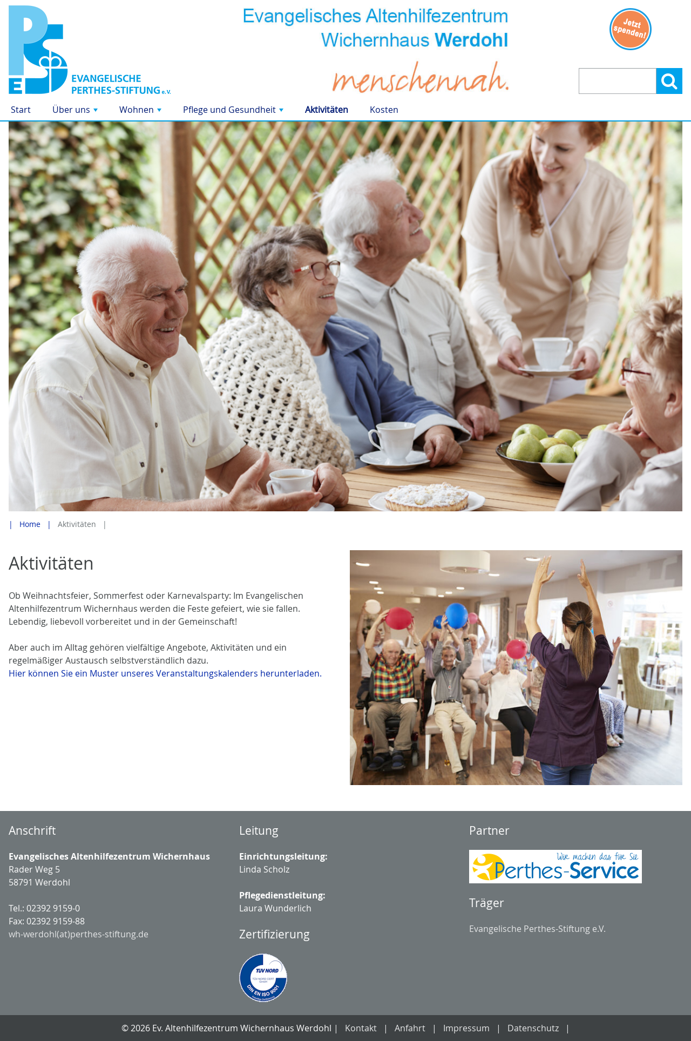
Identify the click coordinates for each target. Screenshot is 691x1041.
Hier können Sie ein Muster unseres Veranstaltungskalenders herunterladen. (165, 673)
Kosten (384, 110)
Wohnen (141, 112)
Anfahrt (410, 1028)
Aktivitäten (326, 110)
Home (29, 524)
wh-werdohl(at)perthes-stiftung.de (78, 934)
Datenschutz (533, 1028)
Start (21, 110)
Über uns (76, 112)
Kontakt (361, 1028)
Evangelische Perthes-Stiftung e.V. (537, 929)
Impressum (466, 1028)
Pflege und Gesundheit (234, 112)
